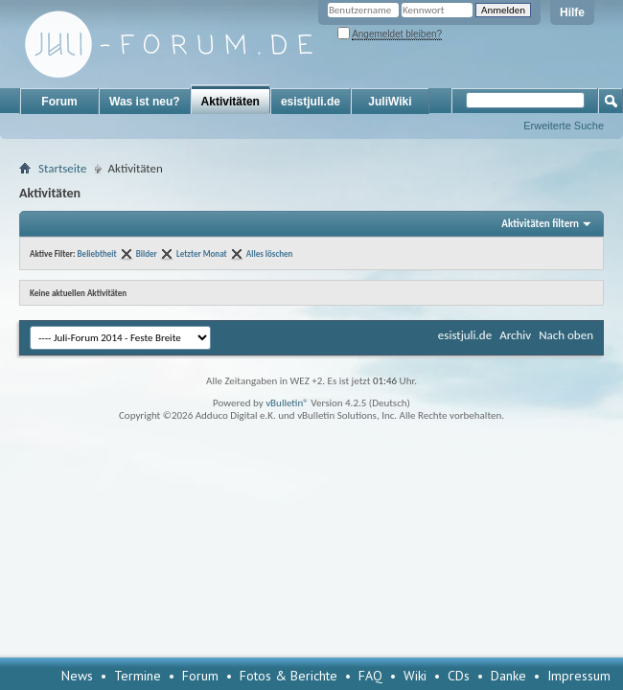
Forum (59, 101)
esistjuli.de (310, 101)
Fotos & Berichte (288, 675)
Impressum (579, 675)
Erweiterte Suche (563, 125)
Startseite (62, 168)
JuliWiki (389, 101)
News (77, 675)
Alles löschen (269, 253)
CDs (459, 675)
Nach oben (566, 335)
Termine (137, 675)
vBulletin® (287, 403)
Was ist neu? (144, 101)
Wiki (415, 675)
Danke (508, 675)
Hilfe (572, 12)
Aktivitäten (230, 101)
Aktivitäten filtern (540, 224)
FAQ (370, 675)
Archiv (515, 335)
